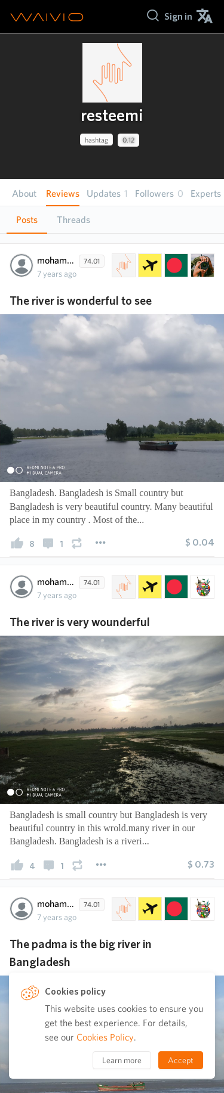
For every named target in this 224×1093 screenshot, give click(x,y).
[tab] (27, 220)
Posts (27, 219)
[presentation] (112, 73)
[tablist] (112, 220)
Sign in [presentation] (178, 16)
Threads (73, 219)
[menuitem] (178, 16)
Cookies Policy (105, 1037)
